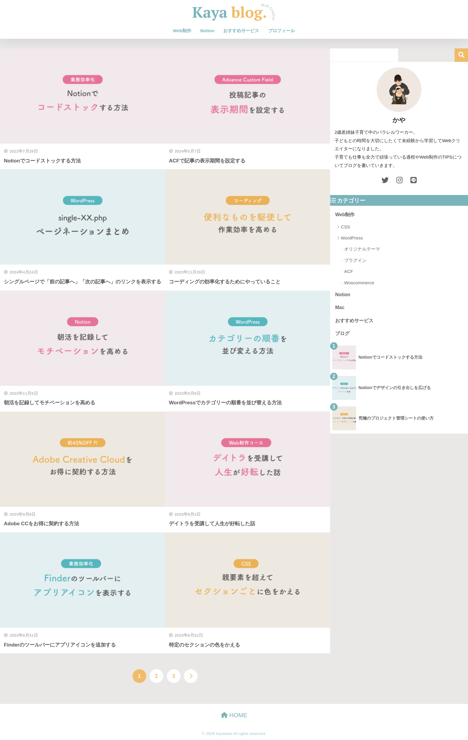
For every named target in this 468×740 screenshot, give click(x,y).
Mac (339, 307)
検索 (461, 55)
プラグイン (355, 260)
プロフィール (281, 30)
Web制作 (182, 30)
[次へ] (191, 676)
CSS (345, 226)
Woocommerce (359, 282)
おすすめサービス (241, 30)
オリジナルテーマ (362, 248)
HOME (234, 715)
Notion (207, 30)
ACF (348, 271)
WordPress (352, 237)
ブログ (342, 333)
